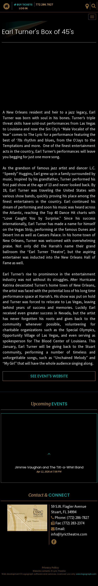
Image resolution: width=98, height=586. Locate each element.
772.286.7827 (44, 4)
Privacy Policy (50, 567)
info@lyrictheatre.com (69, 534)
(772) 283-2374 (73, 523)
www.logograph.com (86, 574)
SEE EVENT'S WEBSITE (49, 376)
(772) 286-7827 (78, 517)
